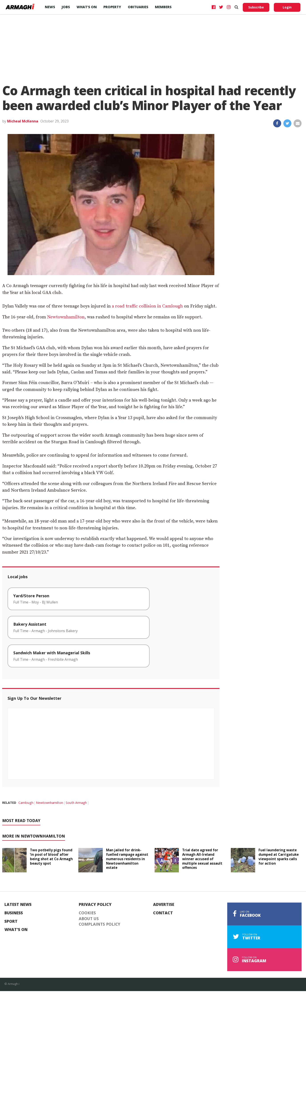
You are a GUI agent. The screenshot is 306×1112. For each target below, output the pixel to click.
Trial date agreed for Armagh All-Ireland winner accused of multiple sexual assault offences (202, 859)
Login (287, 7)
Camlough (25, 802)
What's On (16, 930)
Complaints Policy (99, 924)
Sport (11, 921)
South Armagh (76, 802)
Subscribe (256, 7)
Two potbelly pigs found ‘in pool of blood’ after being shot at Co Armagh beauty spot (51, 856)
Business (13, 913)
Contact (163, 913)
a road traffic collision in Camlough (147, 306)
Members (163, 7)
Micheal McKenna (22, 121)
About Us (89, 919)
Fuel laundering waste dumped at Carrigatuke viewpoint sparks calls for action (279, 856)
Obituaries (138, 7)
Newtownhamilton (66, 317)
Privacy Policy (95, 905)
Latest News (18, 905)
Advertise (163, 905)
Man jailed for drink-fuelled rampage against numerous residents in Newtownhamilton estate (127, 859)
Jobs (66, 7)
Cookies (87, 913)
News (50, 7)
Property (112, 7)
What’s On (87, 7)
